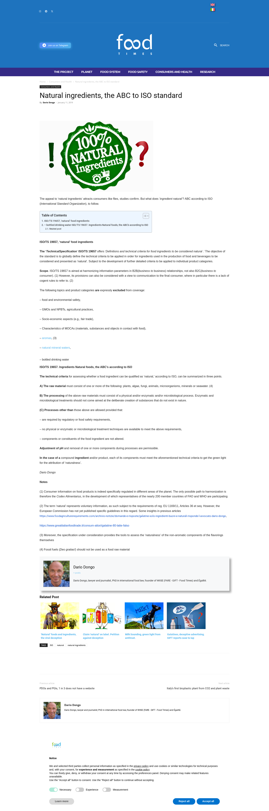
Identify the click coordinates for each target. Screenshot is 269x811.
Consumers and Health (60, 81)
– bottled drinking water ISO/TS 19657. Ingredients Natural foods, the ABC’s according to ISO (96, 225)
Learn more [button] (61, 801)
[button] (220, 45)
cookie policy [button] (142, 769)
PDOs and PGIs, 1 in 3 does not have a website (67, 688)
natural (60, 645)
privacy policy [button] (141, 766)
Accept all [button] (208, 801)
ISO (51, 645)
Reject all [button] (184, 801)
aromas (46, 338)
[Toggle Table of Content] (144, 216)
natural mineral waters (56, 347)
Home (43, 81)
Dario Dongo (49, 102)
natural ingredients (76, 645)
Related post (55, 229)
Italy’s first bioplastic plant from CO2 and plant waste (198, 688)
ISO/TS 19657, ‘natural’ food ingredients (66, 220)
